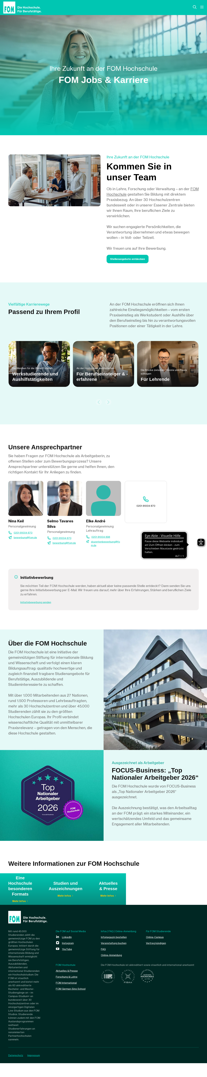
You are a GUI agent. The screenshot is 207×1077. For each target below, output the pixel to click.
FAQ (104, 963)
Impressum (36, 1069)
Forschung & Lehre (69, 990)
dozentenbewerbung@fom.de (105, 548)
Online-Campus (157, 951)
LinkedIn (68, 951)
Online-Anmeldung (113, 969)
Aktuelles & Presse (69, 984)
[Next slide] (108, 405)
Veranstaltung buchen (116, 957)
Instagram (69, 957)
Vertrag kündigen (158, 957)
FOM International (69, 996)
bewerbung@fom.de (28, 541)
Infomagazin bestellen (116, 951)
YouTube (68, 963)
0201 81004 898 (103, 540)
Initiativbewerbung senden (38, 607)
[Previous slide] (99, 405)
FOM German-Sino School (74, 1002)
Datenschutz (15, 1069)
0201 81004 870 (25, 536)
